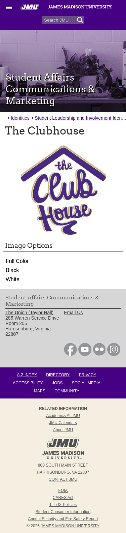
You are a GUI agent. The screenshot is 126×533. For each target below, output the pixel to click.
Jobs (57, 383)
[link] (70, 354)
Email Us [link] (73, 312)
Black (12, 270)
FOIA (63, 490)
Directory (58, 375)
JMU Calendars (63, 422)
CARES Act (63, 497)
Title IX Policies (63, 504)
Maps (39, 391)
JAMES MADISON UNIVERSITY (70, 526)
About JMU (63, 429)
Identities (20, 118)
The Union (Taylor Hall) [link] (29, 312)
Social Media (86, 383)
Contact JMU (63, 479)
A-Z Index (27, 375)
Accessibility (28, 383)
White (12, 279)
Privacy (87, 375)
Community (66, 391)
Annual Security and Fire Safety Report (63, 518)
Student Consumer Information (63, 511)
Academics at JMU (63, 415)
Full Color (17, 261)
